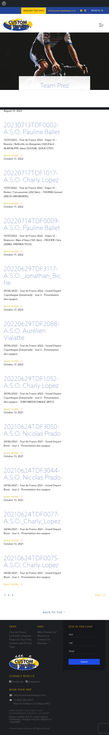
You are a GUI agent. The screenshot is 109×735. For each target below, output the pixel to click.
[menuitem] (4, 3)
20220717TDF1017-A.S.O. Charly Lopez (31, 176)
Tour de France (17, 632)
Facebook (16, 682)
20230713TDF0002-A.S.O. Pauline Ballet (32, 128)
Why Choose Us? (47, 632)
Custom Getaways (24, 662)
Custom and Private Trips (20, 645)
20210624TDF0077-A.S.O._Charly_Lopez (32, 517)
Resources (43, 636)
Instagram (33, 682)
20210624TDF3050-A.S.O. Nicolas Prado (32, 429)
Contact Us (43, 639)
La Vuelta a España (20, 636)
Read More (13, 155)
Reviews (42, 643)
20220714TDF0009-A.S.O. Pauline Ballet (32, 224)
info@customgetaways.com (30, 695)
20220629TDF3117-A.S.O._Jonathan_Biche (32, 275)
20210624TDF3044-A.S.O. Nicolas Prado (32, 473)
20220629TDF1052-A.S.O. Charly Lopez (31, 381)
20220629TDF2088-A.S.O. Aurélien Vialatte (32, 330)
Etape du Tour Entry (20, 639)
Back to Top (54, 612)
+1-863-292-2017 (23, 700)
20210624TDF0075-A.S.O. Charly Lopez (32, 561)
